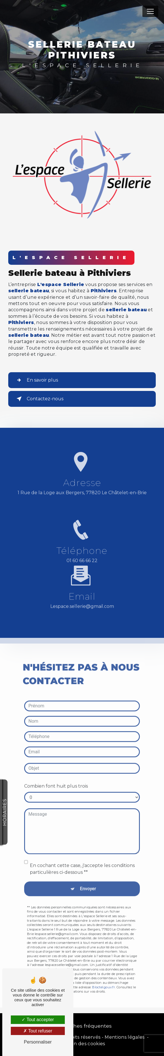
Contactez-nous (38, 399)
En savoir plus (36, 380)
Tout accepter (38, 1019)
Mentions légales (124, 1037)
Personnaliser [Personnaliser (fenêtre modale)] (38, 1042)
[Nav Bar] (150, 11)
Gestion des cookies (82, 1043)
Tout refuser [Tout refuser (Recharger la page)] (37, 1031)
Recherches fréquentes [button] (82, 1026)
